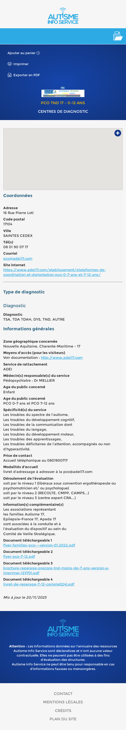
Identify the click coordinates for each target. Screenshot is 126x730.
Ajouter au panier (22, 53)
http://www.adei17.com (62, 357)
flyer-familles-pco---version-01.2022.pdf (39, 545)
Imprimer (21, 64)
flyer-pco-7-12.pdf (19, 556)
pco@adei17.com (17, 258)
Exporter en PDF (26, 75)
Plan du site (63, 719)
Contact (63, 693)
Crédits (63, 710)
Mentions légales (63, 702)
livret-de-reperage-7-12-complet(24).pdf (38, 584)
